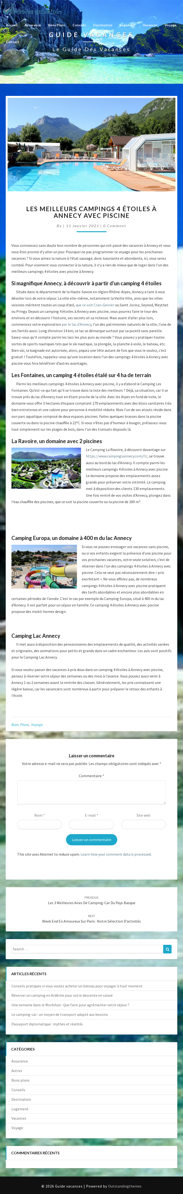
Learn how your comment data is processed (116, 854)
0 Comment (114, 225)
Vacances (150, 25)
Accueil (11, 25)
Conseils (79, 25)
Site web (143, 815)
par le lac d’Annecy (76, 324)
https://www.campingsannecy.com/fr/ (116, 456)
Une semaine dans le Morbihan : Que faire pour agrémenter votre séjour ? (70, 1004)
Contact (12, 42)
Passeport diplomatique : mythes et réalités (47, 1024)
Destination (102, 25)
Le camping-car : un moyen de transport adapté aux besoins (59, 1014)
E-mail (91, 815)
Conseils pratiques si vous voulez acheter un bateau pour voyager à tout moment (76, 986)
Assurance (33, 25)
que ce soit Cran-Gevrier (95, 305)
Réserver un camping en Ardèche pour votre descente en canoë (62, 995)
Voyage (170, 25)
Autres (16, 1070)
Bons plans (56, 25)
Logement (128, 25)
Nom (39, 815)
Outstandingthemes (125, 1186)
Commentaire (91, 775)
